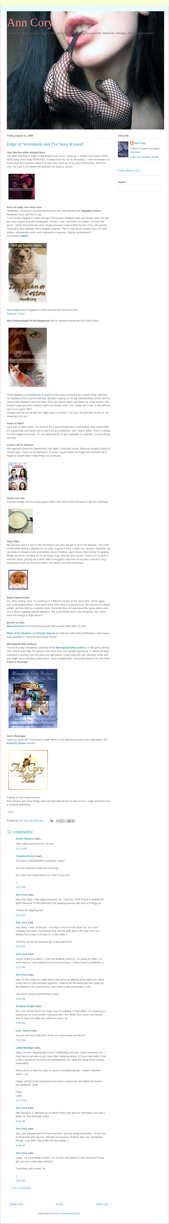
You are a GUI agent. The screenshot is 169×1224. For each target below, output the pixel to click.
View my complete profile (144, 156)
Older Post (102, 1204)
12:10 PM (21, 848)
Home (59, 1204)
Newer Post (16, 1204)
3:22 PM (20, 915)
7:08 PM (20, 1023)
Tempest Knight (25, 1006)
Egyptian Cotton (16, 313)
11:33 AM (21, 1100)
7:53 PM (20, 1040)
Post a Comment (21, 1188)
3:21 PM (20, 887)
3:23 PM (20, 946)
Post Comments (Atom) (66, 1213)
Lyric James (23, 1030)
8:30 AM (20, 1180)
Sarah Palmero (25, 838)
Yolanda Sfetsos (25, 856)
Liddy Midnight (25, 1047)
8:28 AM (20, 1121)
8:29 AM (20, 1145)
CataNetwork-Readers (39, 394)
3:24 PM (20, 998)
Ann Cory (30, 22)
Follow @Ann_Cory (129, 170)
